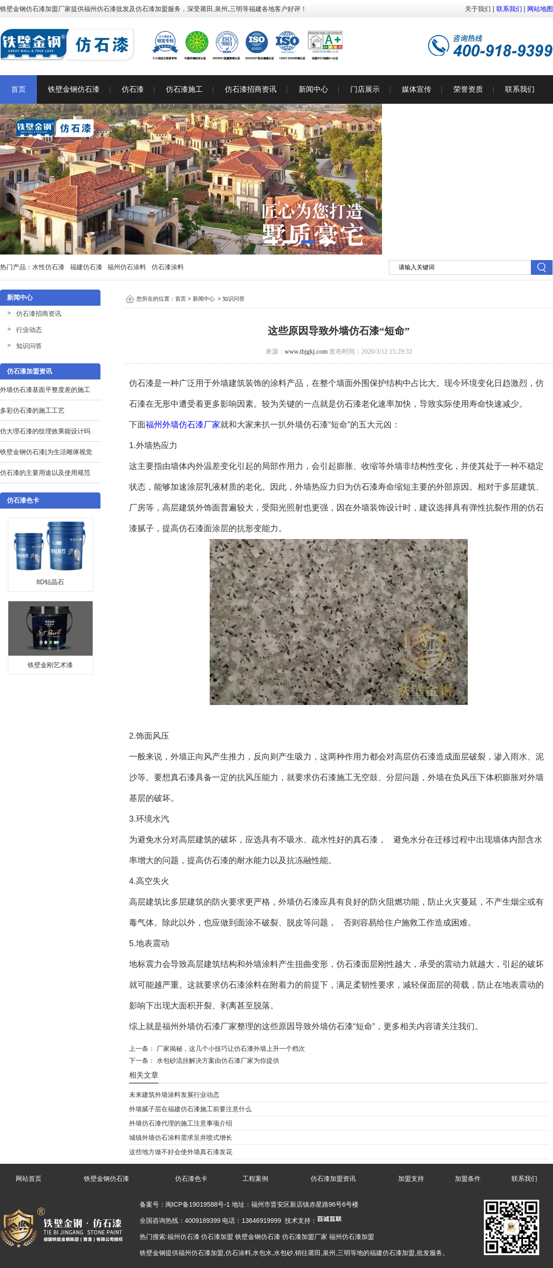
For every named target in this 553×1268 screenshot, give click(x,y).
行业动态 (29, 329)
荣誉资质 (468, 89)
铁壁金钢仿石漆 (74, 89)
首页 (18, 89)
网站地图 (540, 8)
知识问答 (29, 346)
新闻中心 (313, 89)
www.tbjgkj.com (306, 351)
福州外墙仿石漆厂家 (183, 424)
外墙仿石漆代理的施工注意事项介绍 (180, 1123)
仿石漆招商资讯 (250, 89)
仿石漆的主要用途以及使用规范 (45, 472)
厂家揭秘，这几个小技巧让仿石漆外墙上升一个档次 (230, 1048)
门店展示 (365, 89)
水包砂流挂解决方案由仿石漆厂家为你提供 (217, 1060)
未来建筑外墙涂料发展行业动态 (174, 1094)
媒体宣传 (416, 89)
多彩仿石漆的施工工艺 (32, 410)
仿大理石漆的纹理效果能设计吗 (45, 431)
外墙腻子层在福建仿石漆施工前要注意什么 (190, 1109)
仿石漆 (133, 89)
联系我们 (509, 8)
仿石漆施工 (184, 89)
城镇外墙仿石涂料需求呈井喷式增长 (180, 1137)
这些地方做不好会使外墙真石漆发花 (180, 1151)
